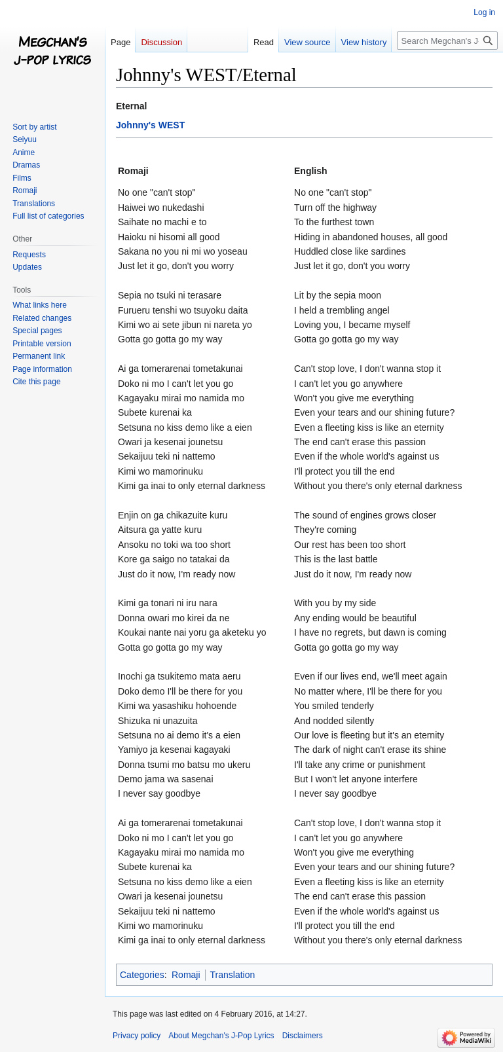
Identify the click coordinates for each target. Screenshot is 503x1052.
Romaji (186, 975)
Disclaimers (302, 1035)
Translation (232, 975)
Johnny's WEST (150, 125)
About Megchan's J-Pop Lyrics (221, 1035)
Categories (142, 975)
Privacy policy (136, 1035)
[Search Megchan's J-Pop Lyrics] (447, 40)
